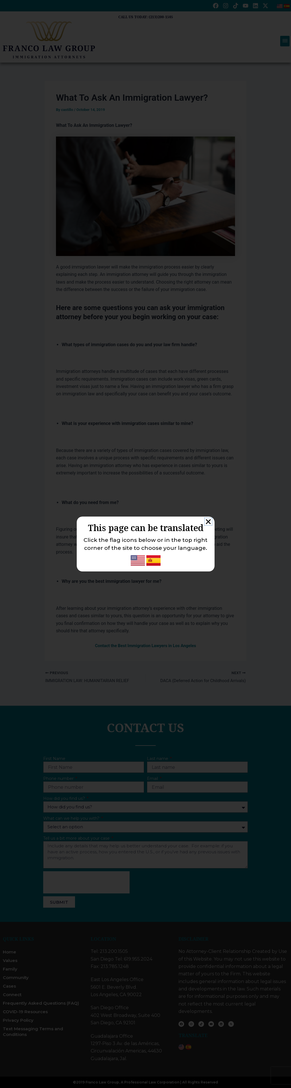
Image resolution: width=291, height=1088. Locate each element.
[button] (208, 521)
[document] (145, 544)
